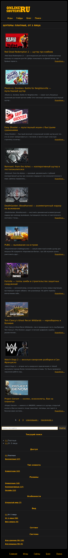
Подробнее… (60, 61)
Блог (28, 18)
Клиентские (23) (12, 471)
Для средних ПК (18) (14, 540)
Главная (13, 554)
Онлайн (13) (10, 490)
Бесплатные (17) (12, 459)
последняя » (47, 420)
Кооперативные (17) (14, 487)
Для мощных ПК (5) (14, 544)
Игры (10, 18)
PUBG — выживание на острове (21, 245)
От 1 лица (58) (11, 518)
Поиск (38, 18)
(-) (6, 440)
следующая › (32, 420)
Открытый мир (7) (13, 502)
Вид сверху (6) (11, 522)
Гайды (19, 18)
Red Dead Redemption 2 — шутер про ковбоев (28, 52)
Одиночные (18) (12, 483)
